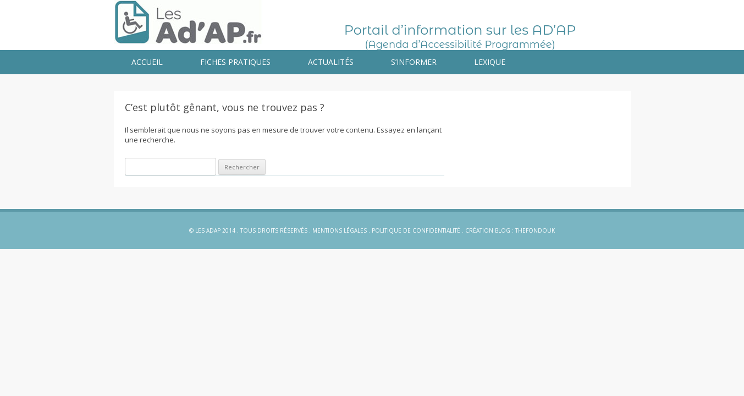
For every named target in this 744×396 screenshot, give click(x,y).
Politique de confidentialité (416, 230)
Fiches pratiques (235, 62)
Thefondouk (535, 230)
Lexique (489, 62)
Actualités (331, 62)
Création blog (487, 230)
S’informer (414, 62)
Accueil (147, 62)
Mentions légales (339, 230)
